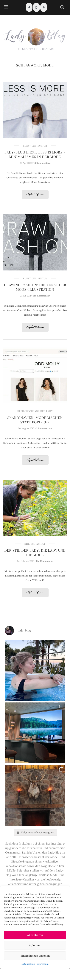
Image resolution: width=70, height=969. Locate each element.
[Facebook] (29, 7)
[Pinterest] (43, 7)
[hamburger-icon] (6, 7)
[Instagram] (36, 7)
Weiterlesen (35, 194)
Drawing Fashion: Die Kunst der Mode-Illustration (35, 287)
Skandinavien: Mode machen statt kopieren (35, 419)
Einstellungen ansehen (35, 955)
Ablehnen (35, 945)
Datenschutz (28, 963)
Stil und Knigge (35, 543)
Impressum (43, 963)
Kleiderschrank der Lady (35, 411)
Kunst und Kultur (35, 145)
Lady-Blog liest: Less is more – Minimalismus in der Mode (35, 154)
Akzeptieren (35, 935)
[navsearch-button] (62, 7)
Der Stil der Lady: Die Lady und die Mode (35, 552)
